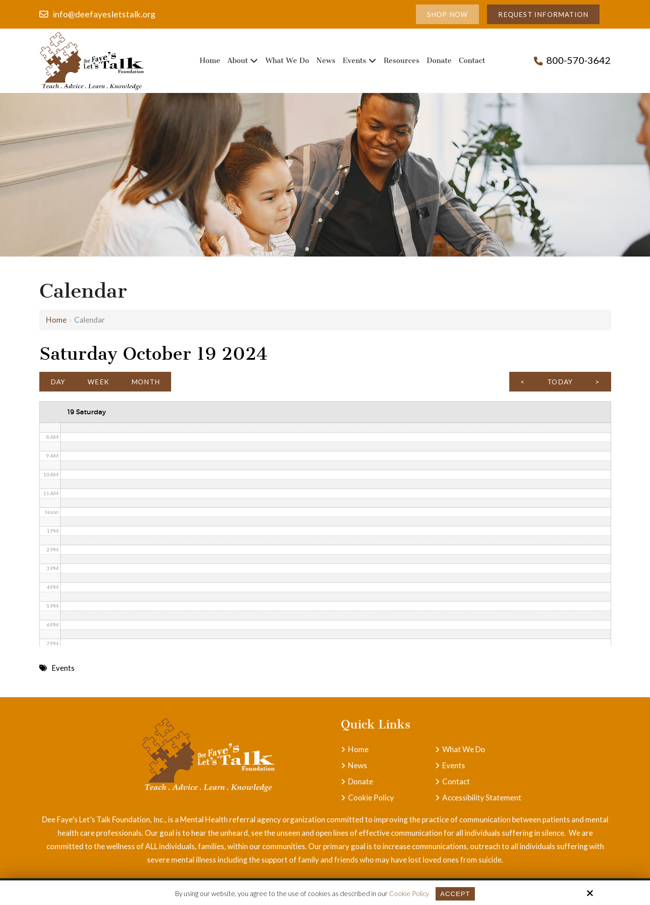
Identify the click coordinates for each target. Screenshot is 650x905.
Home (56, 319)
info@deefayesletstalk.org (104, 14)
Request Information (543, 14)
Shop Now (447, 14)
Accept (455, 893)
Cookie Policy (409, 893)
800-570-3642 (578, 60)
